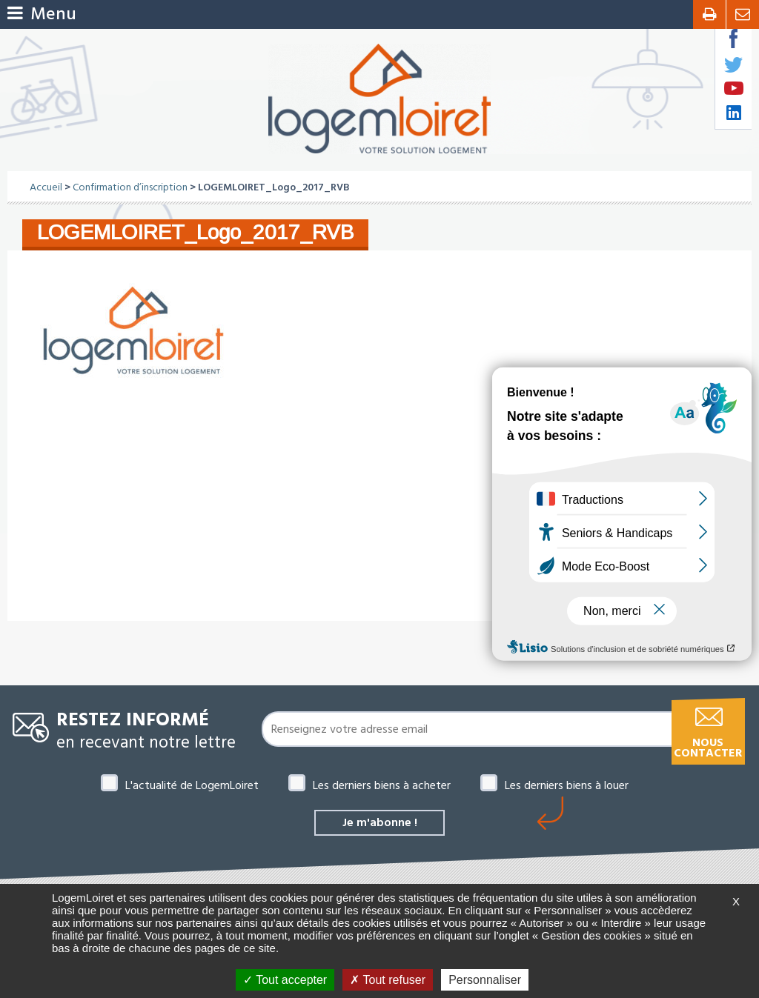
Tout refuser (387, 980)
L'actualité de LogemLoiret (192, 785)
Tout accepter (285, 980)
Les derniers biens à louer (567, 785)
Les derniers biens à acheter (382, 785)
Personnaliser (484, 980)
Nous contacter (708, 748)
